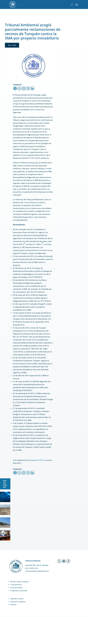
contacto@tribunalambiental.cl (37, 571)
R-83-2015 (40, 460)
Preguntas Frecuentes (18, 591)
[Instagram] (24, 89)
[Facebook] (15, 89)
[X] (28, 89)
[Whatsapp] (19, 89)
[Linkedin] (32, 89)
